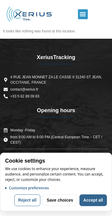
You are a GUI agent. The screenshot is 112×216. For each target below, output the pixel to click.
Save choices (60, 200)
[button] (83, 14)
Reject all (27, 200)
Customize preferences (29, 187)
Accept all (93, 200)
